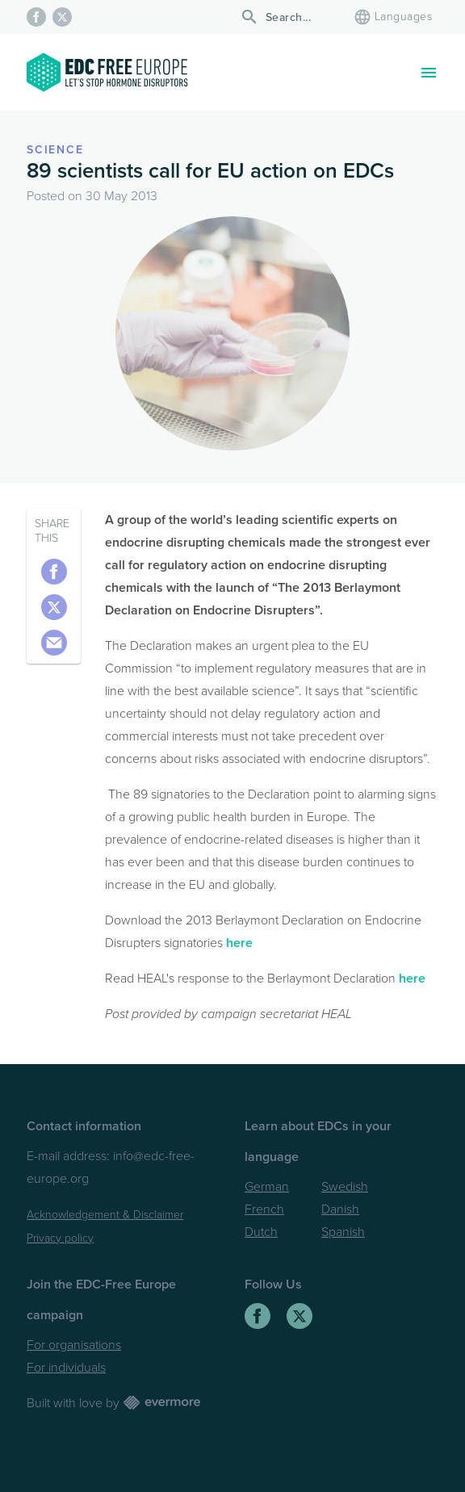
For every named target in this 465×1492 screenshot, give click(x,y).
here (239, 943)
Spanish (343, 1232)
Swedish (344, 1187)
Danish (340, 1209)
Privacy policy (60, 1238)
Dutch (261, 1232)
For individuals (66, 1368)
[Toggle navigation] (428, 72)
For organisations (74, 1345)
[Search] (291, 17)
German (267, 1187)
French (264, 1209)
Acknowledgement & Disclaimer (105, 1215)
